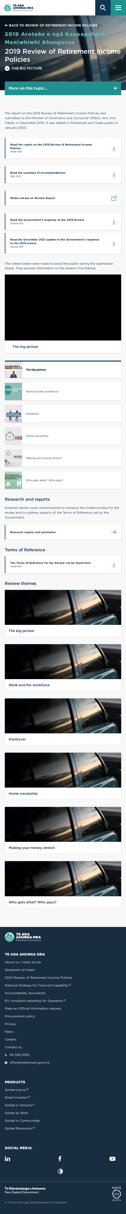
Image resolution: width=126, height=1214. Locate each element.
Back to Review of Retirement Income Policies (51, 25)
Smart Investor (17, 1097)
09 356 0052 (19, 1055)
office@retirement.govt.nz (30, 1062)
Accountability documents (25, 993)
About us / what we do (23, 962)
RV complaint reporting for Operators (35, 1001)
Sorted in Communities (22, 1121)
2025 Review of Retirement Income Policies (38, 977)
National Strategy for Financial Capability (38, 985)
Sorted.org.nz (16, 1090)
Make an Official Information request (33, 1008)
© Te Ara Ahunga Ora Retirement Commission (36, 1202)
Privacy (10, 1024)
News (9, 1032)
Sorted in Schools (19, 1105)
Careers (10, 1039)
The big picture (23, 68)
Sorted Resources (20, 1128)
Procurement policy (20, 1016)
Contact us (13, 1047)
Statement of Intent (20, 970)
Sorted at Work (16, 1113)
